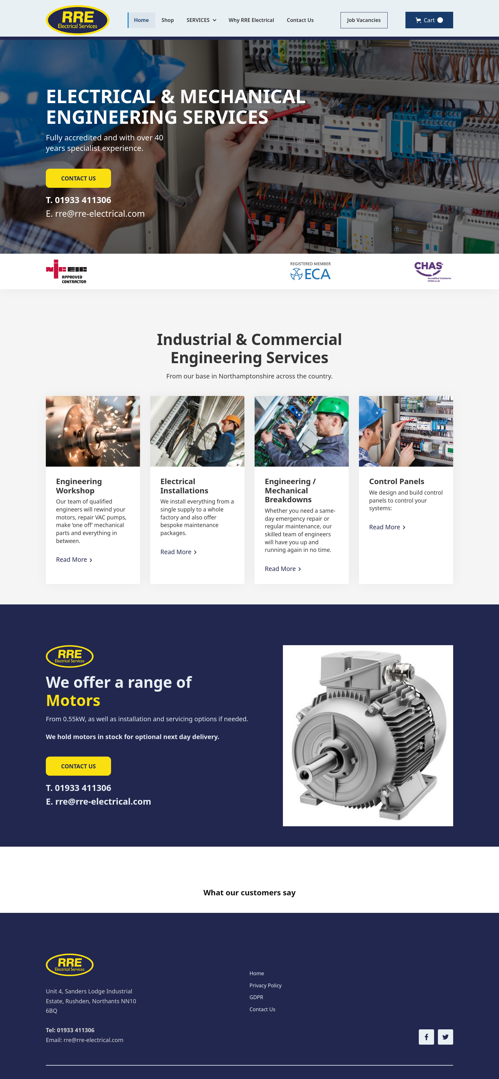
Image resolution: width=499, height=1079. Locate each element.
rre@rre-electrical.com (100, 213)
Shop (168, 20)
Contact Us (300, 20)
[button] (201, 20)
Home (141, 20)
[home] (77, 20)
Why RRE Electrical (251, 20)
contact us (78, 178)
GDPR (256, 976)
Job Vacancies (364, 20)
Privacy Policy (266, 965)
